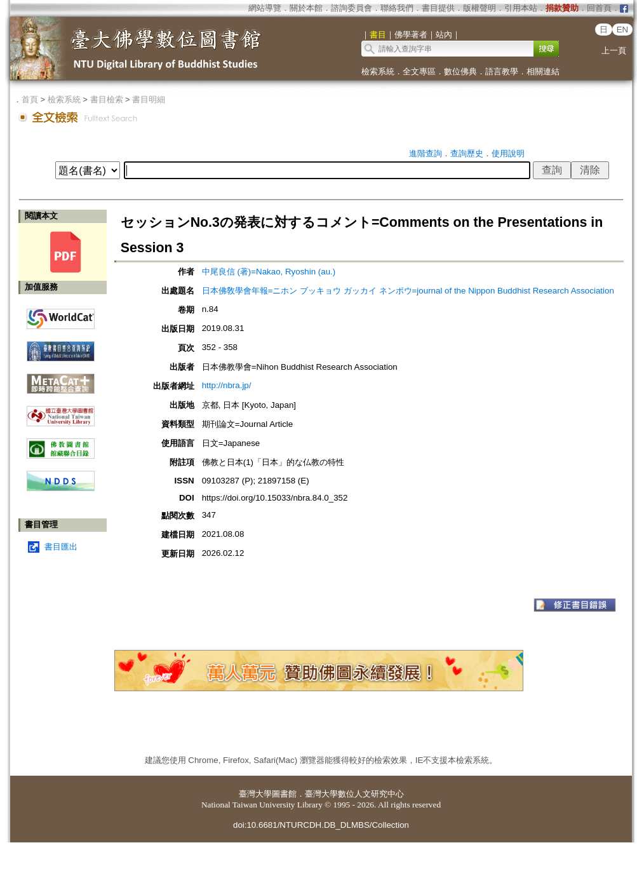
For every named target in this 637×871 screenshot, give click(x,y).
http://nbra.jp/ (226, 385)
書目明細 (148, 99)
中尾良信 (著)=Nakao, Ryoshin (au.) (269, 271)
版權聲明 (479, 8)
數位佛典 (460, 71)
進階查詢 (425, 153)
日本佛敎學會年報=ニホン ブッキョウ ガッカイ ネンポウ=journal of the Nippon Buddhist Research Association (408, 290)
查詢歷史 (466, 153)
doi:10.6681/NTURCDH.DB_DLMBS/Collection (321, 825)
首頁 (30, 99)
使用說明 (508, 153)
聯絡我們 (396, 8)
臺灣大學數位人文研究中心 (354, 794)
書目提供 (438, 8)
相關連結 (543, 71)
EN (623, 29)
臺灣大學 (255, 794)
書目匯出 (60, 546)
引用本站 (520, 8)
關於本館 (306, 8)
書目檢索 (106, 99)
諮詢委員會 (351, 8)
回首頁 (599, 8)
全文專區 (419, 71)
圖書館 (284, 794)
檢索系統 (377, 71)
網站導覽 (264, 8)
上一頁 (613, 50)
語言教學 (501, 71)
